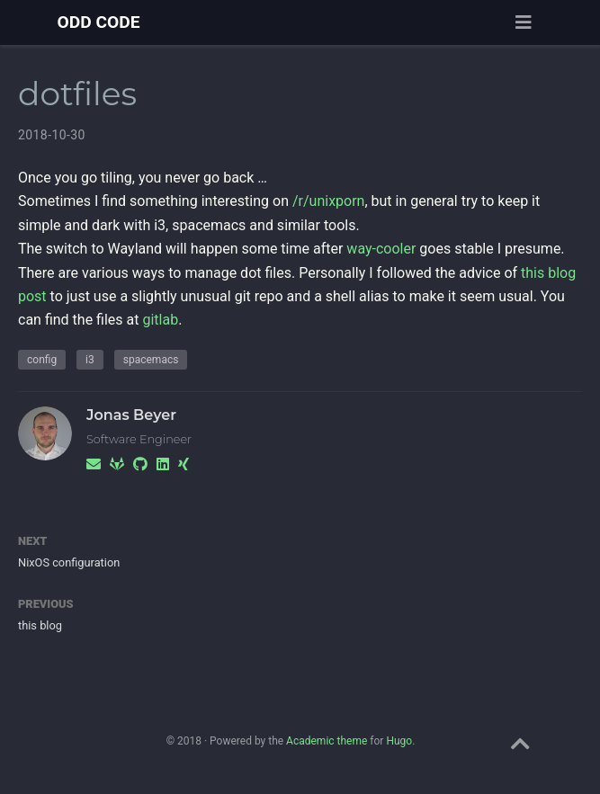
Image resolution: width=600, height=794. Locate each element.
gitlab (160, 319)
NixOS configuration (69, 562)
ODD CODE (99, 22)
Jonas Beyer (131, 415)
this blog (40, 625)
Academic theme (326, 741)
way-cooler (381, 248)
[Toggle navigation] (523, 22)
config (42, 359)
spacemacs (151, 359)
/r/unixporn (328, 201)
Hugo (399, 741)
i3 (89, 359)
